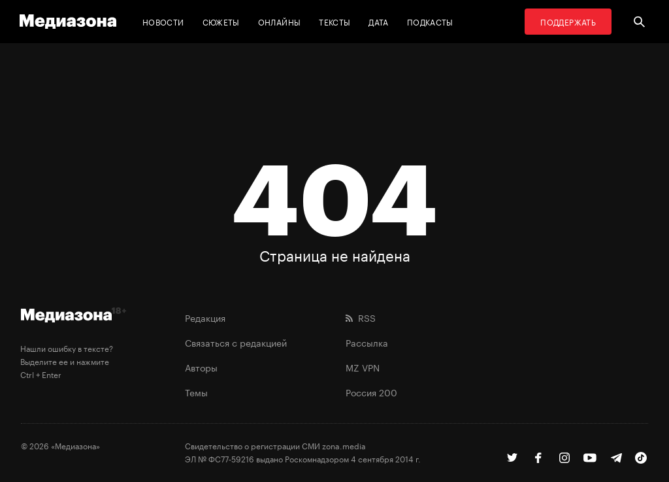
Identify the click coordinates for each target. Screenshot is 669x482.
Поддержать (568, 21)
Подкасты (430, 21)
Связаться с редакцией (236, 342)
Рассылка (367, 342)
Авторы (201, 367)
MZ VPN (363, 367)
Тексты (334, 21)
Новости (163, 21)
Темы (196, 392)
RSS (361, 317)
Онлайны (279, 21)
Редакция (205, 317)
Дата (378, 21)
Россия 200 (371, 392)
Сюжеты (221, 21)
